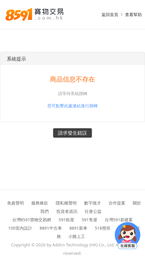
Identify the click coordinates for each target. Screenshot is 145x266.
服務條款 (39, 203)
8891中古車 (51, 228)
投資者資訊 (66, 211)
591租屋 (66, 220)
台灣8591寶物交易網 (31, 220)
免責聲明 (15, 203)
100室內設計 (20, 228)
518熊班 (102, 228)
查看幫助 (133, 14)
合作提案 (117, 203)
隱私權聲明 (66, 203)
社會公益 (93, 211)
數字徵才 (92, 203)
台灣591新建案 (119, 220)
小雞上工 (76, 236)
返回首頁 (110, 14)
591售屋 (89, 220)
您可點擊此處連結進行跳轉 (72, 106)
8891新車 (78, 228)
